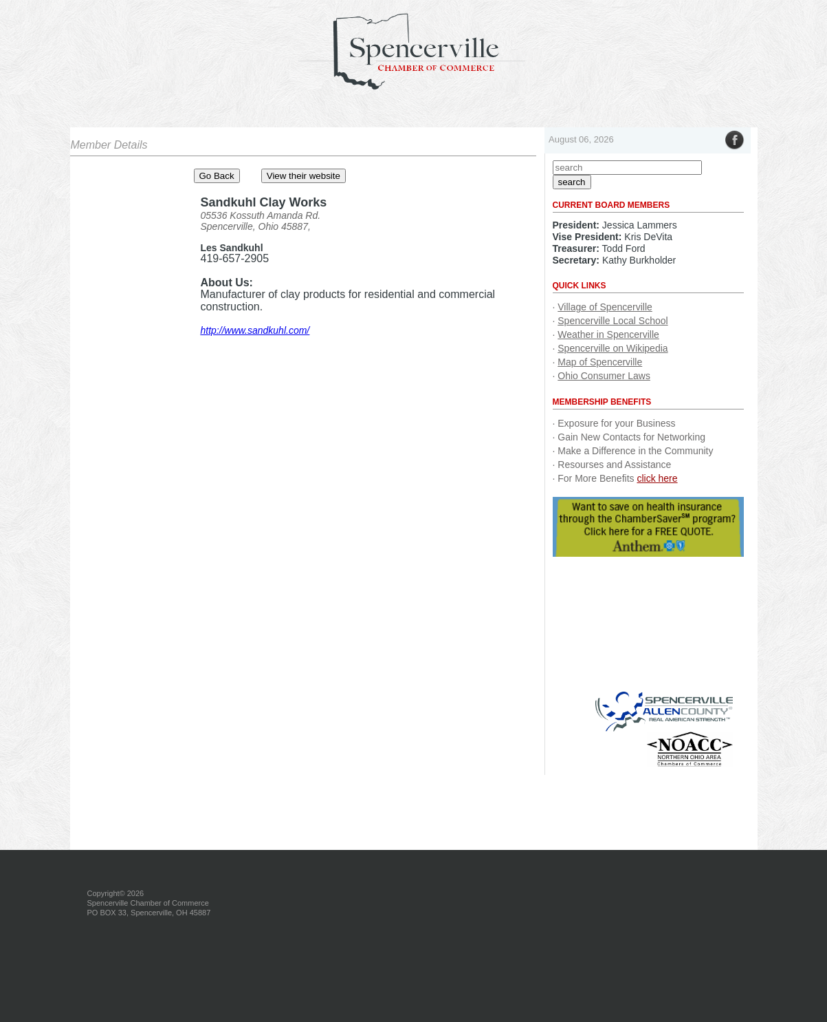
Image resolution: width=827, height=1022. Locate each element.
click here (657, 478)
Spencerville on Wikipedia (613, 348)
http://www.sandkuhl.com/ (255, 330)
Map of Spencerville (600, 362)
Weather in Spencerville (608, 334)
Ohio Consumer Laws (604, 375)
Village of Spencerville (605, 306)
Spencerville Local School (613, 320)
